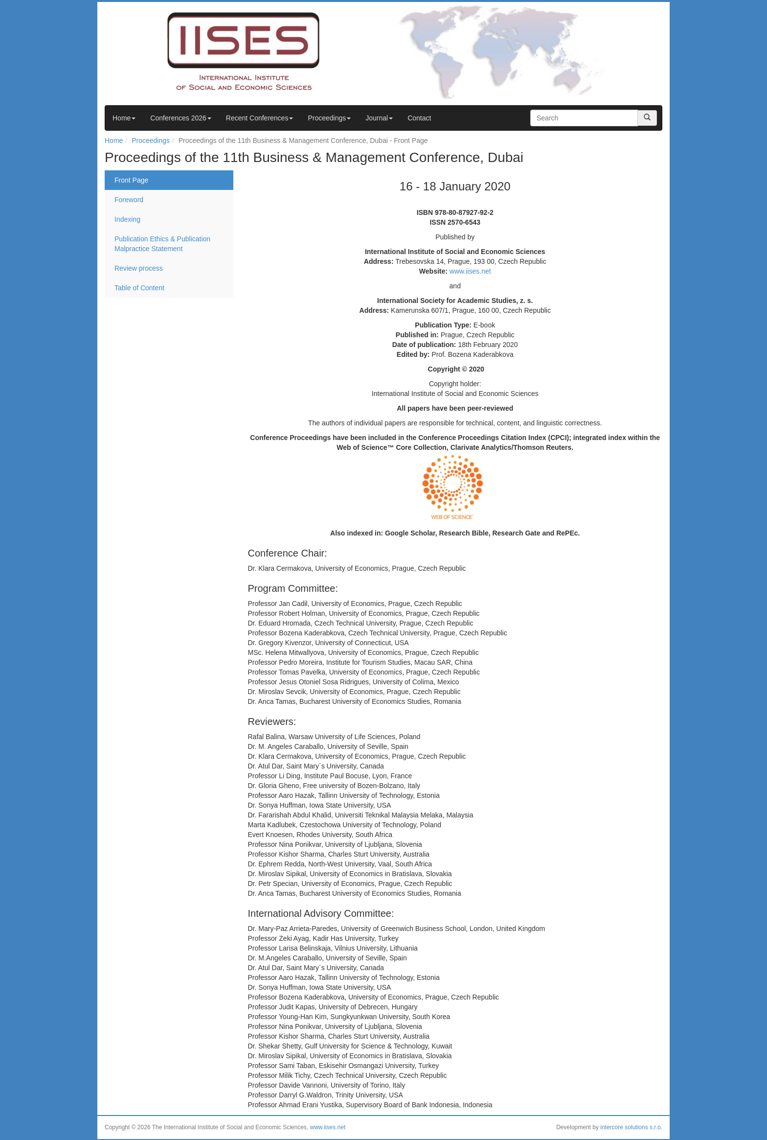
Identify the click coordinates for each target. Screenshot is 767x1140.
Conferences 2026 (180, 118)
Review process (138, 268)
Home (124, 118)
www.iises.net (470, 271)
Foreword (128, 200)
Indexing (127, 219)
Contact (419, 118)
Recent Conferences (259, 118)
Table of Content (139, 288)
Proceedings (329, 118)
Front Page (131, 180)
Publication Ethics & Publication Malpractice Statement (162, 244)
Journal (379, 118)
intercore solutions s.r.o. (631, 1127)
